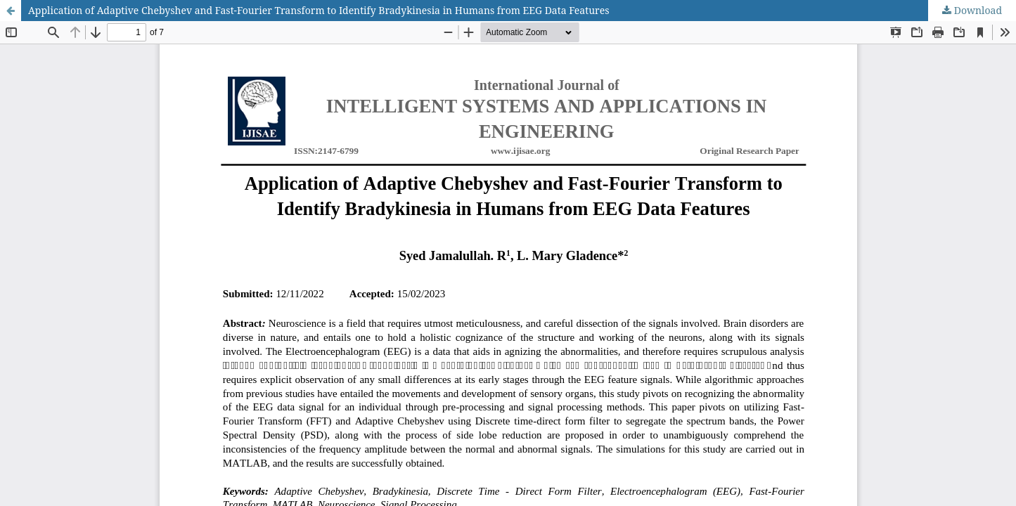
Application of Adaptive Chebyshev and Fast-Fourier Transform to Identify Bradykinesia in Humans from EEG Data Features (318, 10)
